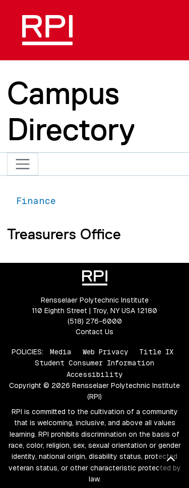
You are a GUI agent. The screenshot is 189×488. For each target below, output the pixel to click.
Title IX (156, 351)
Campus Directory (71, 111)
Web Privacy (105, 351)
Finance (36, 201)
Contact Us (94, 331)
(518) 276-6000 (95, 321)
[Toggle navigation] (23, 164)
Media (61, 351)
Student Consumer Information (94, 362)
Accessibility (94, 374)
